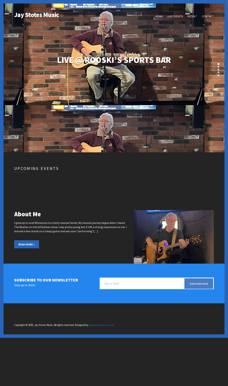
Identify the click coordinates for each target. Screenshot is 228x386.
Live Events (175, 16)
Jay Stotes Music (36, 15)
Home (159, 16)
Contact (208, 16)
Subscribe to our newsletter (46, 280)
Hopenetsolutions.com (101, 325)
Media (191, 16)
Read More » (26, 244)
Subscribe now (199, 283)
